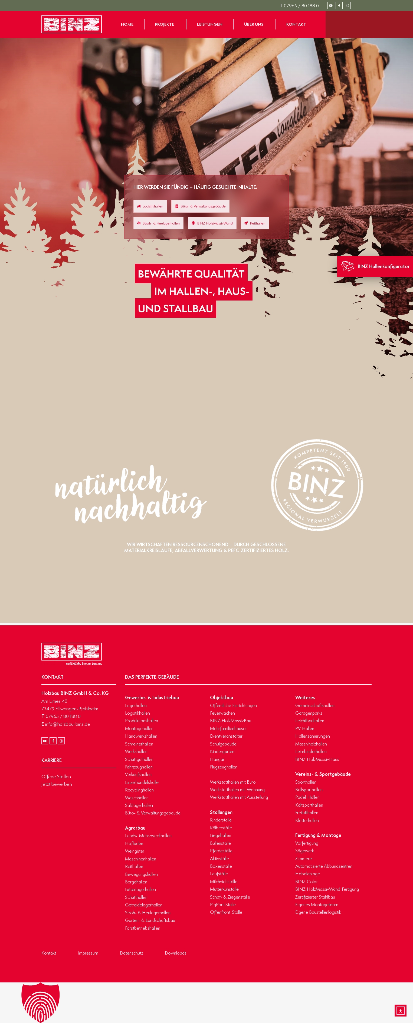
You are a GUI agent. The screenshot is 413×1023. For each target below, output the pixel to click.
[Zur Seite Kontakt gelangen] (296, 24)
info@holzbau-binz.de (65, 724)
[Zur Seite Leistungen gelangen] (209, 24)
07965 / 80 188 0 (299, 5)
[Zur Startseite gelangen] (71, 24)
